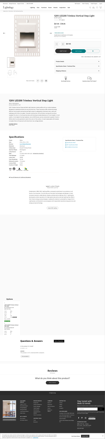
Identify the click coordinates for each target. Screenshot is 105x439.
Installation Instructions (72, 147)
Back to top (52, 393)
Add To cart (7, 321)
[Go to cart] (100, 7)
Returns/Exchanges (24, 406)
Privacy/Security (23, 410)
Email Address (81, 409)
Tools (34, 420)
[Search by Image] (93, 8)
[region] (52, 436)
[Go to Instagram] (86, 418)
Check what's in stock (59, 32)
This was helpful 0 (25, 356)
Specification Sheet (71, 143)
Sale (69, 8)
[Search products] (90, 7)
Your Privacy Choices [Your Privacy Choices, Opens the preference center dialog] (75, 436)
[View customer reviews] (92, 418)
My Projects (77, 3)
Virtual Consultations (37, 405)
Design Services (12, 3)
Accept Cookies (85, 436)
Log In (100, 3)
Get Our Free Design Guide (9, 419)
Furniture (44, 8)
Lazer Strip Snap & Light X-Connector (66, 415)
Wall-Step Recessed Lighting (18, 11)
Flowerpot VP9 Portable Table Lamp (66, 413)
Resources (35, 422)
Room (50, 8)
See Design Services (65, 81)
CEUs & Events (36, 410)
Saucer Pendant (62, 419)
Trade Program (94, 3)
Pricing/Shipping (23, 408)
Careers (49, 408)
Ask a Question (59, 341)
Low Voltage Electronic (25, 144)
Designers (61, 408)
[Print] (46, 82)
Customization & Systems (36, 412)
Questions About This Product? (89, 81)
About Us (49, 403)
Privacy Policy (101, 412)
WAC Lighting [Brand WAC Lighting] (58, 18)
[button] (4, 33)
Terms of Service (82, 414)
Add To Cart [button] (68, 51)
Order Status (22, 413)
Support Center (20, 3)
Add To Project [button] (87, 51)
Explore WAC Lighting (52, 208)
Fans (38, 8)
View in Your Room (37, 415)
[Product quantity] (59, 44)
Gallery (60, 405)
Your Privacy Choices (24, 411)
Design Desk (35, 403)
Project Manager (36, 407)
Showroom (5, 3)
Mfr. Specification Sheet (72, 145)
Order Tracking (85, 3)
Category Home (5, 11)
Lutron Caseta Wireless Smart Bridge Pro (66, 421)
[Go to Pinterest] (37, 82)
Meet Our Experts (51, 407)
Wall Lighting (11, 11)
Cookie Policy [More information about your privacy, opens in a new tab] (35, 437)
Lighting (32, 8)
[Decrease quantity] (56, 44)
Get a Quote (22, 419)
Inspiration (62, 8)
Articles (60, 403)
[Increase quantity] (62, 44)
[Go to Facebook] (78, 418)
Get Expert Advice (24, 420)
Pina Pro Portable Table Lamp (65, 417)
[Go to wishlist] (97, 7)
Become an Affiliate (50, 411)
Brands (56, 8)
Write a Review (52, 383)
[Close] (102, 435)
